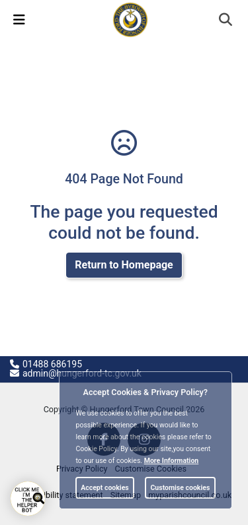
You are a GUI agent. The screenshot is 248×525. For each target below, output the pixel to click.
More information (171, 460)
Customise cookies (180, 487)
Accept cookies (105, 487)
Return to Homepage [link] (124, 265)
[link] (130, 19)
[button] (226, 21)
